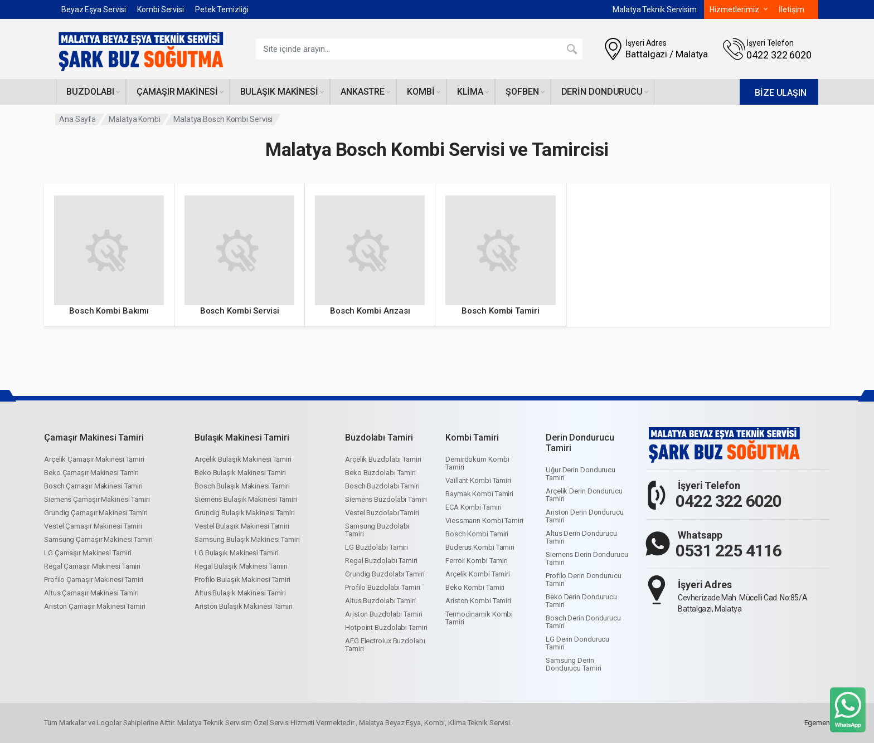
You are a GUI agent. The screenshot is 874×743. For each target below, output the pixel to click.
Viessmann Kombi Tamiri (484, 520)
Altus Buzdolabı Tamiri (380, 601)
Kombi (423, 91)
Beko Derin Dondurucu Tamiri (581, 601)
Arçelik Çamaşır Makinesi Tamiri (94, 459)
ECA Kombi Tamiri (473, 507)
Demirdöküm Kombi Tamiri (477, 463)
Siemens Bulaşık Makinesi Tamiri (246, 499)
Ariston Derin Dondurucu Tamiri (585, 516)
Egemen (817, 722)
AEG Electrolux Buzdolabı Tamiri (385, 645)
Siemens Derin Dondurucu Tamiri (587, 558)
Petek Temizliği (222, 9)
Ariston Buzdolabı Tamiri (384, 614)
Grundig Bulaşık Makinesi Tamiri (245, 513)
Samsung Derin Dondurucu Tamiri (573, 664)
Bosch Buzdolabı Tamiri (382, 486)
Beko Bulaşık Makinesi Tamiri (240, 472)
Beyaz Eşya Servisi (93, 9)
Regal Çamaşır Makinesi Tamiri (92, 566)
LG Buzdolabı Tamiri (376, 547)
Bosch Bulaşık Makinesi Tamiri (242, 486)
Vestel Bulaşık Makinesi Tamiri (242, 526)
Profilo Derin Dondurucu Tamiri (583, 579)
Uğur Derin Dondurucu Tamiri (580, 474)
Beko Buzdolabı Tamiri (380, 472)
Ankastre (365, 91)
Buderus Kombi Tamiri (479, 547)
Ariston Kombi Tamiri (478, 601)
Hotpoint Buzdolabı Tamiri (386, 627)
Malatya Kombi (135, 119)
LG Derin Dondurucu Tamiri (577, 643)
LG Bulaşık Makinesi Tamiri (236, 553)
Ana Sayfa (77, 119)
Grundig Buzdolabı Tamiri (385, 574)
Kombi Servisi (160, 9)
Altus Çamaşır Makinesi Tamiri (91, 593)
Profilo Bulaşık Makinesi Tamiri (242, 579)
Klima (473, 91)
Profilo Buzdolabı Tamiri (382, 587)
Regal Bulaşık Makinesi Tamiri (241, 566)
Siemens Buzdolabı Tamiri (386, 499)
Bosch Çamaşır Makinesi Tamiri (93, 486)
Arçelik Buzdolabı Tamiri (383, 459)
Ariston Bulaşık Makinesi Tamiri (244, 606)
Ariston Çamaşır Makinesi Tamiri (94, 606)
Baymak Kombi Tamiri (479, 494)
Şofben (525, 91)
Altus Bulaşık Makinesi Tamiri (240, 593)
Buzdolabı (93, 91)
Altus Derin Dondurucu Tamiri (581, 537)
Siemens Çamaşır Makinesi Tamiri (97, 499)
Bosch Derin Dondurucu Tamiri (583, 622)
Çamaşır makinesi (180, 91)
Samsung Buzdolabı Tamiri (377, 530)
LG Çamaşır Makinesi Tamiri (87, 553)
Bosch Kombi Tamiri (476, 534)
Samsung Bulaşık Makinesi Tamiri (247, 539)
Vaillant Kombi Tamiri (478, 480)
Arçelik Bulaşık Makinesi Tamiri (243, 459)
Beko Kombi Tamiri (474, 587)
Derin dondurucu (605, 91)
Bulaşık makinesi (282, 91)
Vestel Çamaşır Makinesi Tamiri (93, 526)
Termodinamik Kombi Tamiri (479, 618)
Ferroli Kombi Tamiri (476, 560)
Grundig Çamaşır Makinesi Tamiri (96, 513)
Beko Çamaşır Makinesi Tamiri (91, 472)
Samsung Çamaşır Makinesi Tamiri (98, 539)
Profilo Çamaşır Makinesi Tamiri (93, 579)
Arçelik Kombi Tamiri (477, 574)
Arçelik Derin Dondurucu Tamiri (584, 495)
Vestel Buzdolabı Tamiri (382, 513)
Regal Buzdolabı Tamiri (381, 560)
